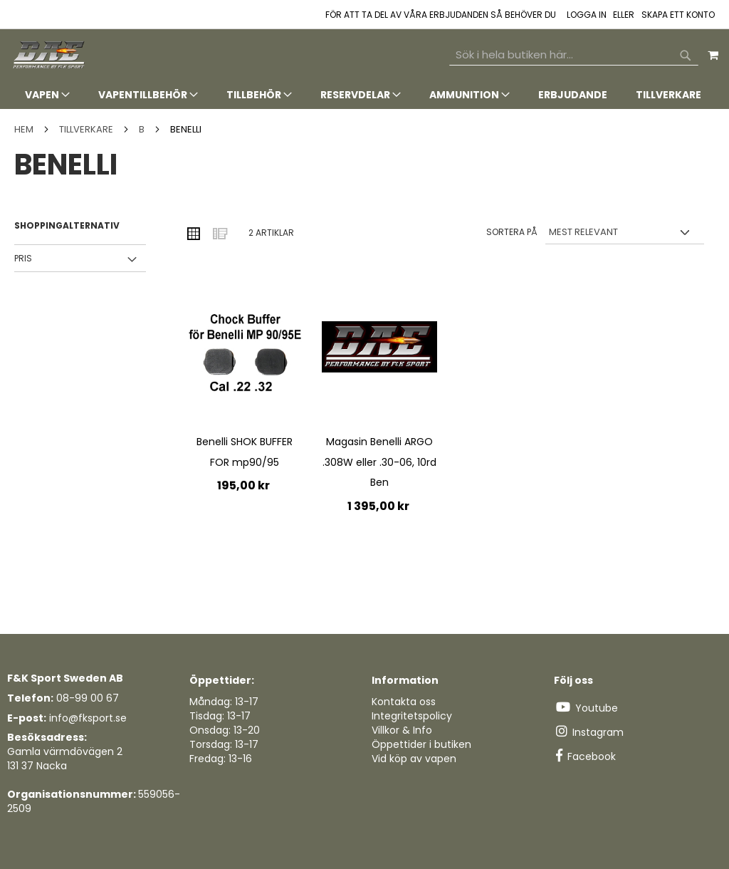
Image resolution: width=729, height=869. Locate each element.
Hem (25, 129)
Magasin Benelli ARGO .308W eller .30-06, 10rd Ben (379, 461)
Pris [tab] (23, 258)
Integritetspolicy (412, 716)
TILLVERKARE (87, 129)
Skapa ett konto (678, 15)
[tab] (364, 95)
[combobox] (573, 55)
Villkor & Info (402, 730)
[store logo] (50, 55)
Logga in (587, 15)
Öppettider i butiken (421, 744)
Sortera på (511, 232)
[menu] (364, 95)
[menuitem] (47, 94)
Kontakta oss (404, 701)
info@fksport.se (88, 718)
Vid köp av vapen (414, 758)
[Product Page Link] (244, 354)
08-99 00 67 (87, 698)
